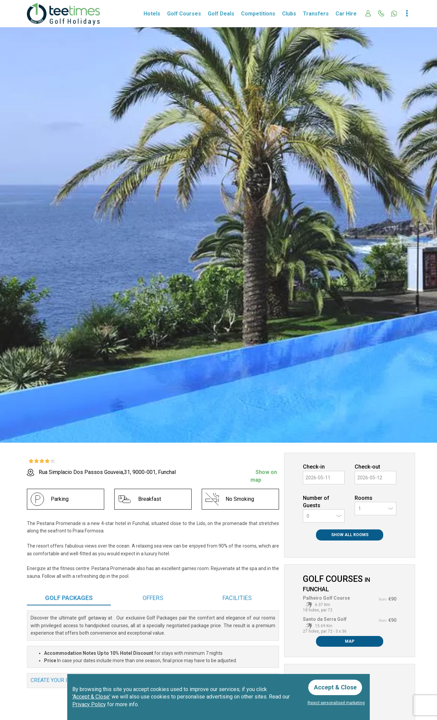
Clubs (289, 13)
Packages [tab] (69, 597)
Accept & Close (335, 687)
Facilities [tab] (237, 597)
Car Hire (346, 13)
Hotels (152, 13)
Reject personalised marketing (336, 703)
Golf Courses (184, 13)
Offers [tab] (153, 597)
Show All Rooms (349, 534)
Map (349, 641)
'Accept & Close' (91, 696)
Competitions (258, 13)
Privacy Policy (89, 704)
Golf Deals (221, 13)
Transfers (316, 13)
